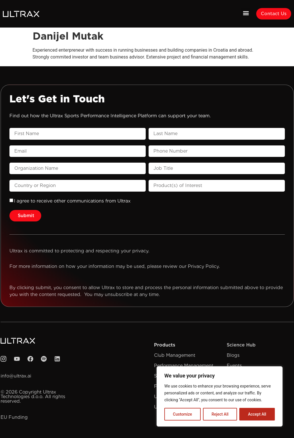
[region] (220, 396)
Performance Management (183, 365)
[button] (245, 12)
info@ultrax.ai (16, 376)
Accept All (257, 414)
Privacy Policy (203, 266)
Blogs (233, 355)
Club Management (174, 355)
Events (234, 365)
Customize (182, 414)
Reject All (220, 414)
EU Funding (14, 417)
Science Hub (241, 345)
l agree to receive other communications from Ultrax (72, 201)
